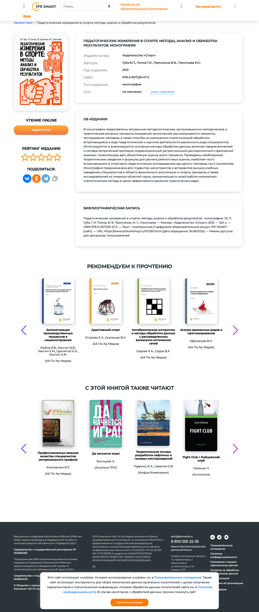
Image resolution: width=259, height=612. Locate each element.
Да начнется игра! (105, 453)
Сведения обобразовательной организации (143, 6)
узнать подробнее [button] (162, 91)
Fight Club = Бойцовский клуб (201, 459)
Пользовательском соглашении (177, 577)
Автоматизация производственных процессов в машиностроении (58, 335)
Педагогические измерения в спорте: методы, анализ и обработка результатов (96, 23)
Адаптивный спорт (105, 330)
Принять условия (129, 602)
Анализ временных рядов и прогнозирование (201, 331)
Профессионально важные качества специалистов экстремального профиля (58, 456)
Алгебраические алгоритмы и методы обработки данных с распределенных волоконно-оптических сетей (153, 336)
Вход (27, 16)
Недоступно (41, 130)
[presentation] (24, 330)
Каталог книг (23, 23)
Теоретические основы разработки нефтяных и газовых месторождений (153, 455)
